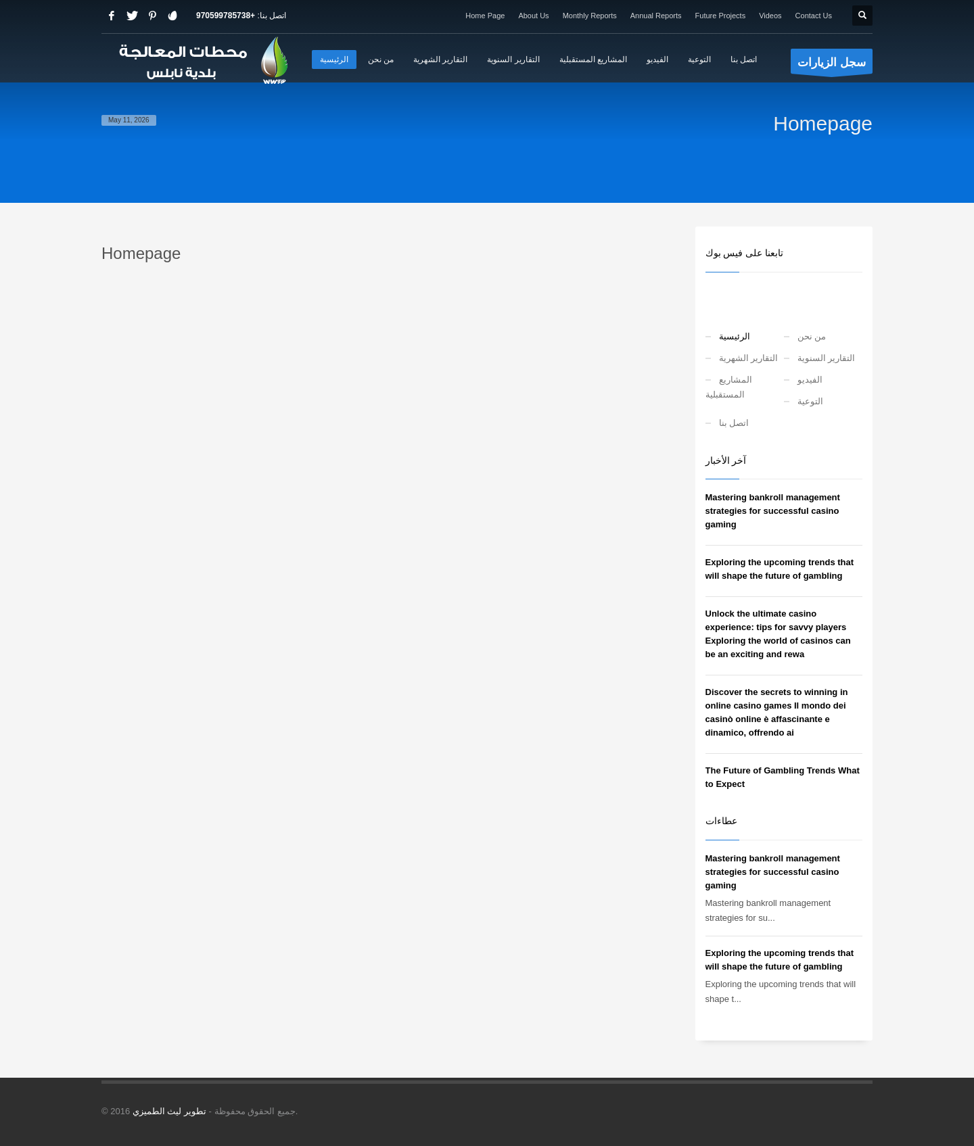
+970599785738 (225, 15)
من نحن (812, 336)
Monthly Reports (590, 15)
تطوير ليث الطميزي (169, 1111)
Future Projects (720, 15)
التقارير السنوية (826, 358)
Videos (770, 15)
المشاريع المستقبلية (728, 387)
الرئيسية (734, 336)
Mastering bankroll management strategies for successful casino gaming (772, 510)
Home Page (485, 15)
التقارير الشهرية (749, 358)
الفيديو (809, 380)
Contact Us (813, 15)
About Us (533, 15)
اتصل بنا (734, 423)
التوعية (810, 401)
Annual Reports (656, 15)
